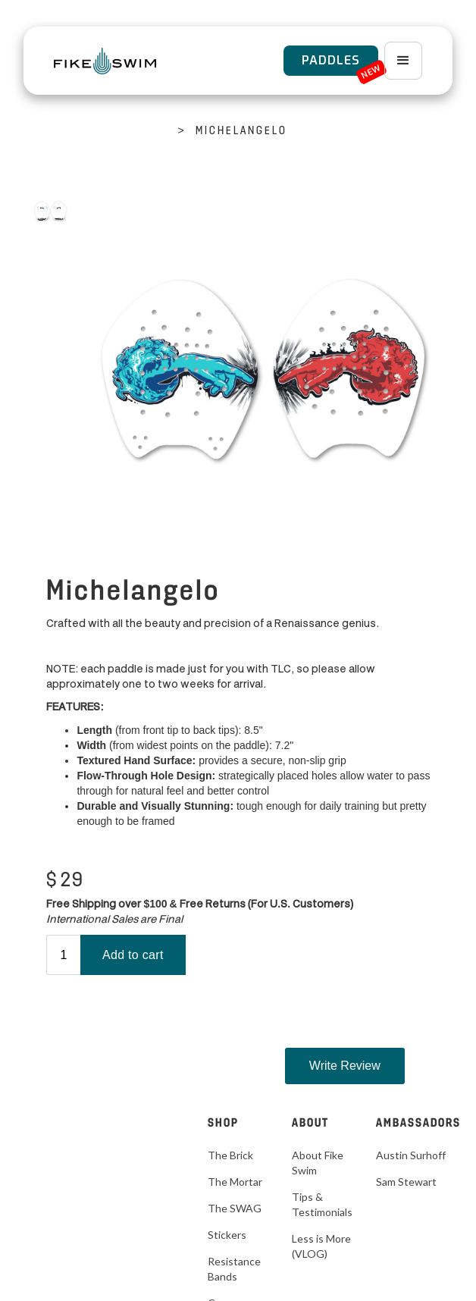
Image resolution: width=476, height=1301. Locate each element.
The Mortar (235, 1181)
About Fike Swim (317, 1163)
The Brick (230, 1155)
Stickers (227, 1234)
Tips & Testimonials (322, 1204)
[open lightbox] (50, 211)
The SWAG (234, 1208)
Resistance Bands (234, 1269)
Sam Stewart (406, 1181)
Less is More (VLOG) (321, 1246)
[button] (403, 61)
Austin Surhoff (411, 1155)
